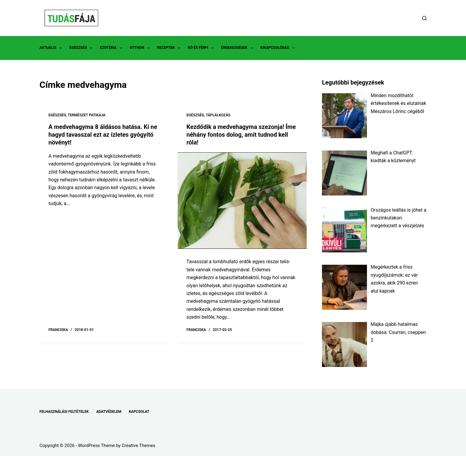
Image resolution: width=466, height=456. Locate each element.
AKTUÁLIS (52, 48)
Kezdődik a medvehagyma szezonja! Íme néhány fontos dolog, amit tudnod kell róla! (241, 134)
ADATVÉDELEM (109, 412)
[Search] (424, 18)
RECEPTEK (170, 48)
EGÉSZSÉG (82, 48)
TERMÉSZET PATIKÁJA (87, 115)
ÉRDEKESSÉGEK (238, 48)
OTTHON (141, 48)
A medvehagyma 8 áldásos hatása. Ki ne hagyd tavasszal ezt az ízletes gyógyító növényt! (103, 134)
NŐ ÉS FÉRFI (202, 48)
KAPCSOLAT (139, 412)
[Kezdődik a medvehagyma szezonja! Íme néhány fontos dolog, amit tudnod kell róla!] (242, 200)
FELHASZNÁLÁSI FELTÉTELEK (64, 412)
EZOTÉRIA (112, 48)
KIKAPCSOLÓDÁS (278, 48)
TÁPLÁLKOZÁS (218, 115)
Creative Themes (138, 445)
